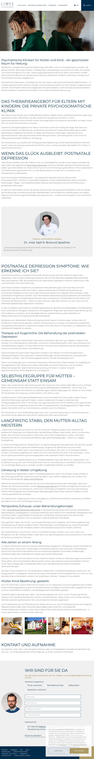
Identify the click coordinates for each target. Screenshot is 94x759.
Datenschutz (30, 722)
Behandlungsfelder (37, 5)
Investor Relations (20, 752)
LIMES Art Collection (9, 753)
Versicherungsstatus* (34, 682)
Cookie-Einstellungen (22, 755)
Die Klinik (22, 5)
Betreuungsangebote (47, 486)
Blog (27, 750)
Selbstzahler (73, 685)
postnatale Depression (37, 165)
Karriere (14, 750)
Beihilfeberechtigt (55, 685)
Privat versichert (34, 685)
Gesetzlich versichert (36, 690)
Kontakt (4, 750)
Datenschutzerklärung (80, 745)
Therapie (52, 5)
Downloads (5, 752)
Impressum (24, 753)
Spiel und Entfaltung (33, 479)
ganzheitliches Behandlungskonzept (23, 510)
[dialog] (69, 741)
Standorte (63, 5)
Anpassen (58, 751)
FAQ (21, 750)
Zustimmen (79, 751)
